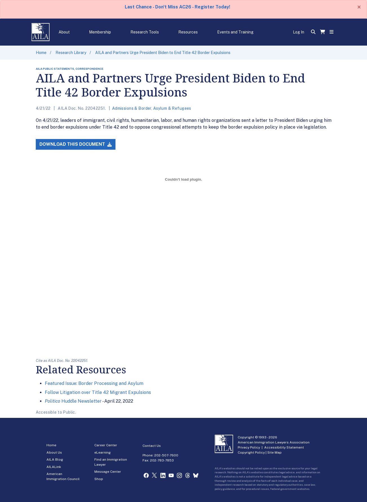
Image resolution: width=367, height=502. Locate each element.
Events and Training (235, 32)
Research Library (70, 52)
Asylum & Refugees (172, 108)
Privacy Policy (249, 447)
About (64, 32)
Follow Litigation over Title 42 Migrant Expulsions (98, 392)
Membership (100, 32)
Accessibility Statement (284, 447)
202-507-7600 (166, 455)
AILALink (53, 467)
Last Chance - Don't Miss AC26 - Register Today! (177, 7)
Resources (188, 32)
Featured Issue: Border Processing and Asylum (94, 383)
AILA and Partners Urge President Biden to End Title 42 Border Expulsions (162, 52)
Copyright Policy (251, 452)
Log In (298, 32)
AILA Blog (54, 459)
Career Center (105, 445)
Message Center (107, 472)
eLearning (102, 452)
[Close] (359, 7)
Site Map (274, 452)
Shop (98, 479)
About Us (54, 452)
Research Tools (144, 32)
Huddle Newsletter (73, 401)
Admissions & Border (131, 108)
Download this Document (75, 144)
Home (41, 52)
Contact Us (152, 446)
